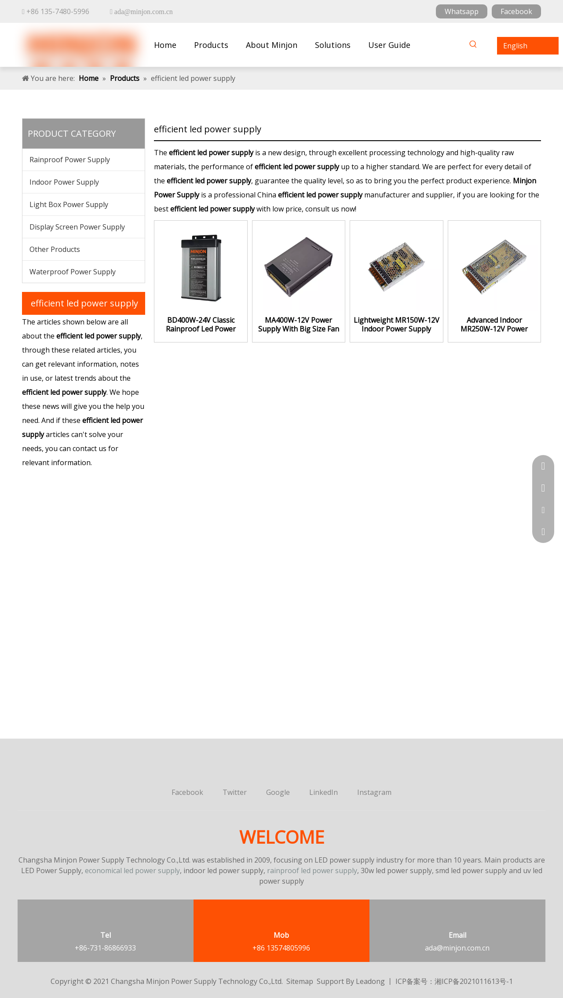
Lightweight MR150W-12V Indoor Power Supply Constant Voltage (396, 324)
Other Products (54, 249)
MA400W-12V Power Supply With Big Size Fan (298, 324)
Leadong (370, 981)
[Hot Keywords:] (473, 46)
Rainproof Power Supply (69, 159)
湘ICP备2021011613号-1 (474, 981)
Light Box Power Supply (68, 204)
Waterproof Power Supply (72, 272)
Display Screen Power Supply (77, 227)
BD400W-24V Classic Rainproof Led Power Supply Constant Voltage (200, 324)
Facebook (516, 11)
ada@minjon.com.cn (457, 948)
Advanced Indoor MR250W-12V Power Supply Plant (494, 324)
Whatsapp (462, 11)
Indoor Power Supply (64, 182)
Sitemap (299, 981)
